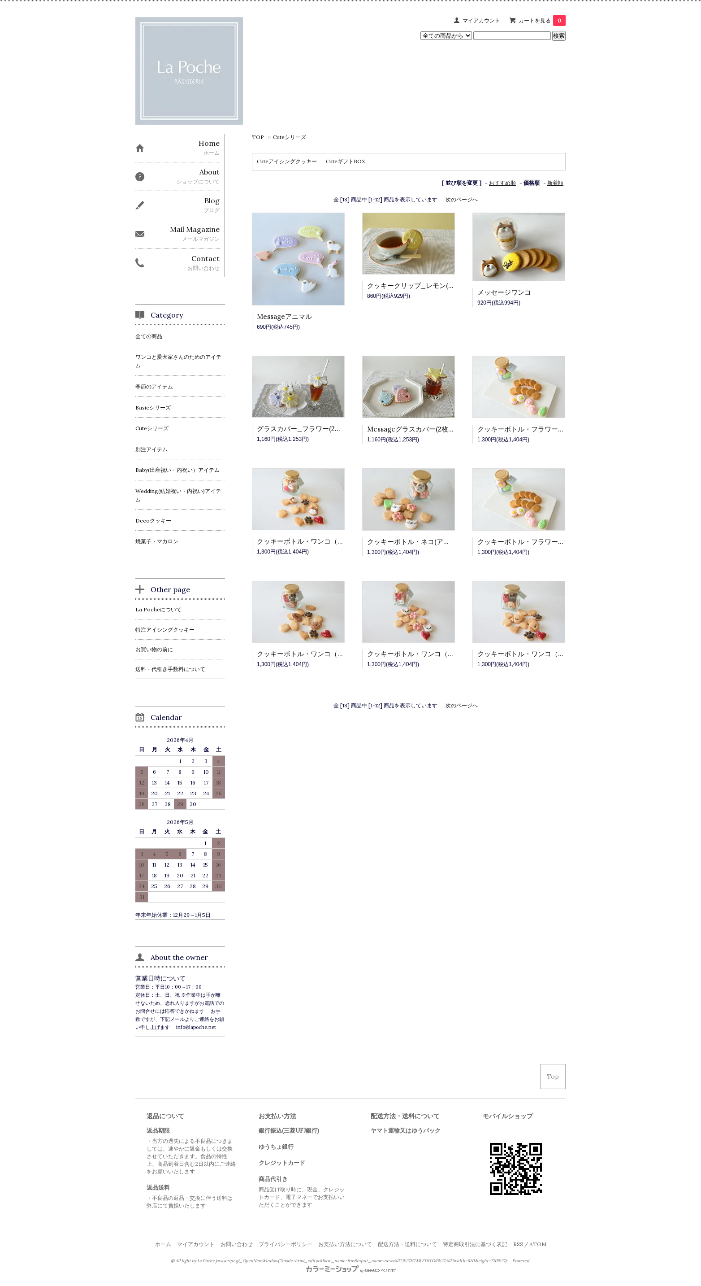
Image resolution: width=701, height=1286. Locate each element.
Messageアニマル (284, 316)
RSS (518, 1244)
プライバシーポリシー (285, 1244)
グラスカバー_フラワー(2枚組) (303, 428)
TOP (258, 137)
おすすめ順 (502, 182)
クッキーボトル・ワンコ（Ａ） (304, 541)
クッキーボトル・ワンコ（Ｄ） (524, 654)
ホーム (163, 1244)
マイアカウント (481, 20)
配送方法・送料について (407, 1244)
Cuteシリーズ (289, 137)
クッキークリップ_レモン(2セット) (420, 285)
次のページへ (462, 199)
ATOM (537, 1244)
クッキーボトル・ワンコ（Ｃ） (414, 654)
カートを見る (542, 20)
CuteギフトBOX (345, 161)
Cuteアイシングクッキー (287, 161)
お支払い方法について (345, 1244)
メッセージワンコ (504, 292)
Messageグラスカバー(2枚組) (412, 429)
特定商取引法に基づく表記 (475, 1244)
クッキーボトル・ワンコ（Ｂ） (304, 654)
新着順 (555, 182)
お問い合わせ (237, 1244)
